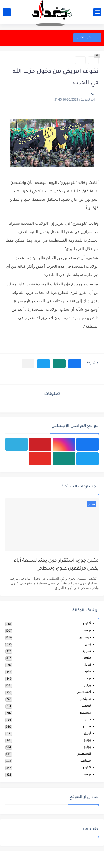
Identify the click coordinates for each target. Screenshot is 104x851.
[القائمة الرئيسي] (97, 12)
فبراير (87, 651)
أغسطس (84, 692)
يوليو (87, 685)
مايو (88, 672)
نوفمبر (86, 631)
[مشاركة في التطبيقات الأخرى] (28, 363)
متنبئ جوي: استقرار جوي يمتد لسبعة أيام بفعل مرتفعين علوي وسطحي (56, 564)
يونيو (87, 679)
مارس (86, 658)
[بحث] (7, 12)
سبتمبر (85, 699)
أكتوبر (87, 624)
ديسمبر (85, 637)
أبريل (87, 665)
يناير (88, 644)
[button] (74, 363)
